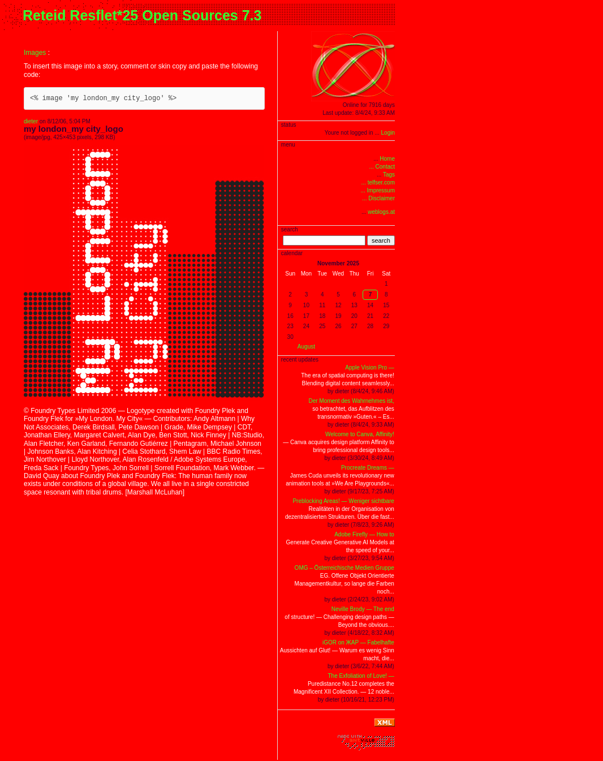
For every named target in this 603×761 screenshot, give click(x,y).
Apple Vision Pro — (369, 367)
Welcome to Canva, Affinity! (359, 434)
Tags (389, 174)
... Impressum (377, 190)
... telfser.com (378, 182)
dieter (31, 121)
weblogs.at (381, 212)
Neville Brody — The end (362, 609)
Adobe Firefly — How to (364, 534)
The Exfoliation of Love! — (361, 676)
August (306, 346)
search (381, 240)
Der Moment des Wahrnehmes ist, (351, 401)
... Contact (382, 167)
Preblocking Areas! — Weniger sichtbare (343, 501)
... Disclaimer (378, 198)
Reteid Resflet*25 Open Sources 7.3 (142, 15)
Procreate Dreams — (367, 468)
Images (35, 53)
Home (387, 159)
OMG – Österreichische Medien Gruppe (344, 568)
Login (388, 133)
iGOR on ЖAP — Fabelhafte (358, 642)
